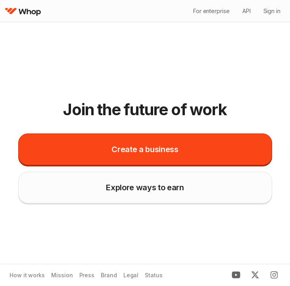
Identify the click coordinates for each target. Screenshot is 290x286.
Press (87, 275)
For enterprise (211, 11)
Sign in (271, 11)
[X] (255, 275)
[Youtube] (236, 275)
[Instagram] (274, 275)
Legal (131, 275)
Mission (62, 275)
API (246, 11)
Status (154, 275)
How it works (27, 275)
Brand (109, 275)
